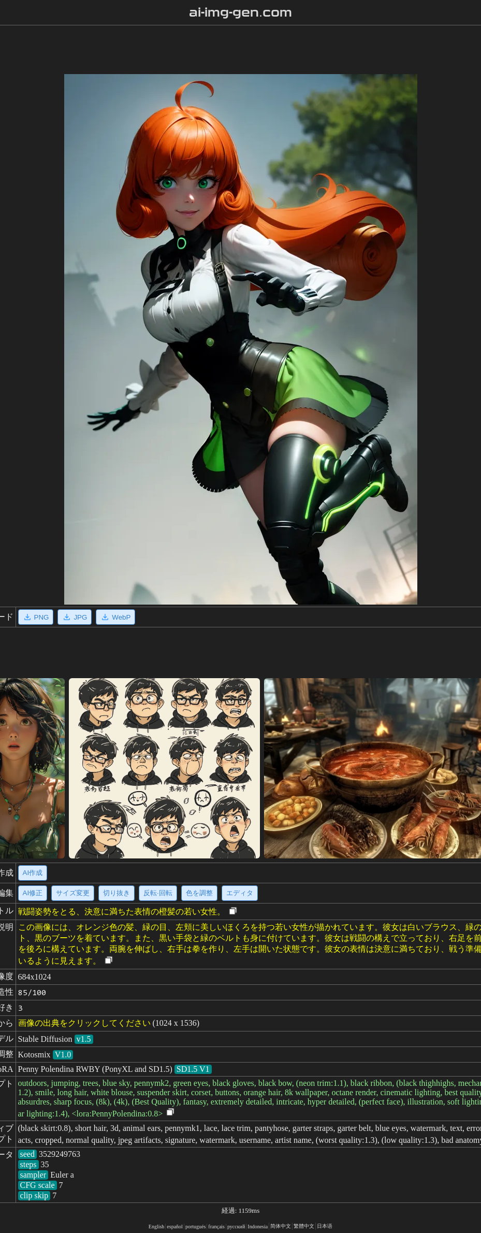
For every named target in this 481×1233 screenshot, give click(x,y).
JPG (74, 617)
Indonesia (257, 1226)
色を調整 (199, 893)
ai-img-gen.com (240, 12)
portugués (195, 1226)
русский (236, 1226)
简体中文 (280, 1226)
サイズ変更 (73, 893)
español (175, 1226)
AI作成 (33, 873)
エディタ (239, 893)
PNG (36, 617)
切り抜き (116, 893)
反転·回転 (157, 893)
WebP (115, 617)
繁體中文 (304, 1226)
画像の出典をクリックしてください (84, 1023)
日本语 (324, 1226)
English (157, 1226)
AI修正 (33, 893)
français (216, 1226)
